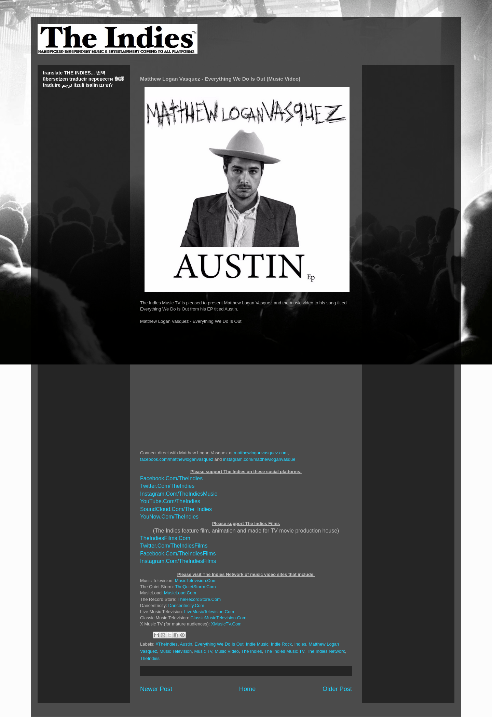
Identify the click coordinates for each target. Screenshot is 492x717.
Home (247, 689)
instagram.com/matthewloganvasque (259, 459)
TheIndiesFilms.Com (165, 538)
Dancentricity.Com (186, 605)
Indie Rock (281, 644)
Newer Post (156, 689)
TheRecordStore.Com (199, 599)
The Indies (251, 651)
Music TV (203, 651)
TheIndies (150, 658)
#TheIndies (167, 644)
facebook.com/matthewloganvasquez (176, 459)
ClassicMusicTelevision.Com (218, 617)
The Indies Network (326, 651)
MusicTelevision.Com (196, 580)
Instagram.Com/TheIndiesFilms (178, 561)
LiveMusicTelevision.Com (209, 611)
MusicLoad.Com (180, 592)
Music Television (176, 651)
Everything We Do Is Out (219, 644)
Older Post (337, 689)
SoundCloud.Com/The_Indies (176, 509)
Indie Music (257, 644)
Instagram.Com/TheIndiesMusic (178, 494)
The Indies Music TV (284, 651)
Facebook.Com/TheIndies (171, 478)
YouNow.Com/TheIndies (169, 517)
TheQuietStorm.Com (195, 586)
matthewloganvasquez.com (261, 452)
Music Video (227, 651)
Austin (186, 644)
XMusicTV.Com (226, 623)
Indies (300, 644)
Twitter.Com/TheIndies (167, 486)
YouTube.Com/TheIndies (170, 501)
